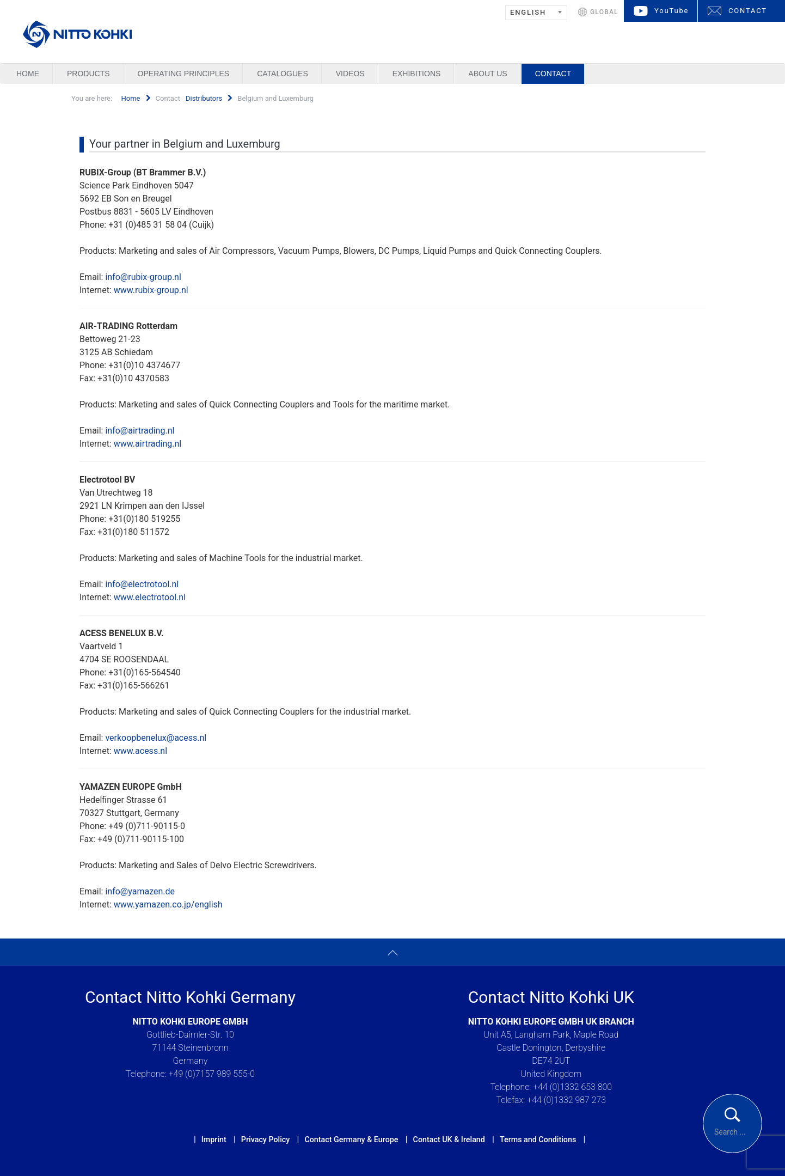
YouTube (671, 11)
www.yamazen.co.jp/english (168, 904)
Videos (350, 73)
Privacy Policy (265, 1139)
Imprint (213, 1139)
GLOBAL (604, 12)
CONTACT (747, 11)
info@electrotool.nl (142, 584)
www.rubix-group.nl (151, 290)
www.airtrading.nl (147, 443)
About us (487, 73)
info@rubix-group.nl (143, 277)
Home (27, 73)
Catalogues (282, 73)
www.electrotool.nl (150, 597)
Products (88, 73)
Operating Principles (184, 73)
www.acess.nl (140, 751)
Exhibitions (416, 73)
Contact (553, 73)
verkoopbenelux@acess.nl (155, 738)
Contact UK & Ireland (449, 1139)
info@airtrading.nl (139, 430)
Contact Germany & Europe (351, 1139)
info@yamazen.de (140, 891)
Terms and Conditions (538, 1139)
